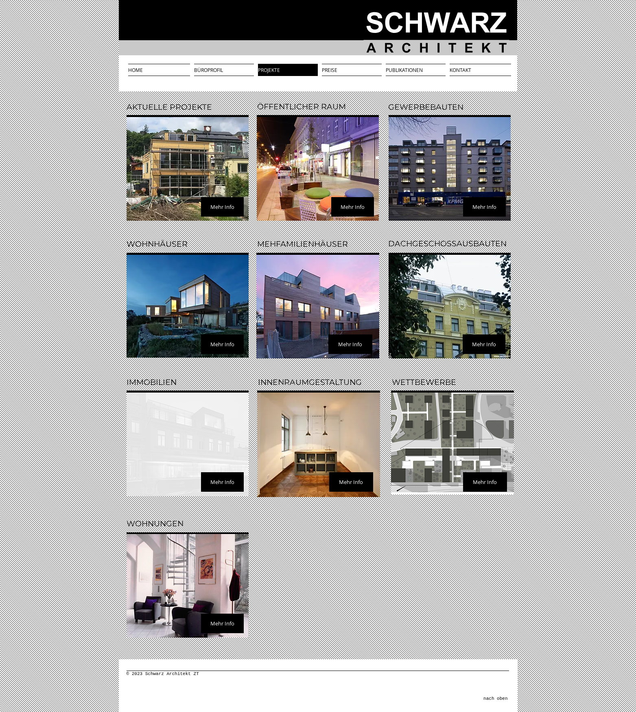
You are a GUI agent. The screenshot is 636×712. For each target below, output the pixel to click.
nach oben (495, 698)
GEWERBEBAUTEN (425, 107)
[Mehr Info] (222, 207)
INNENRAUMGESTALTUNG (310, 382)
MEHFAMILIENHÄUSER (302, 244)
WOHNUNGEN (155, 523)
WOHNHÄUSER (157, 244)
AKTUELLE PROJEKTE (169, 107)
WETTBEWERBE (424, 382)
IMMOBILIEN (152, 382)
